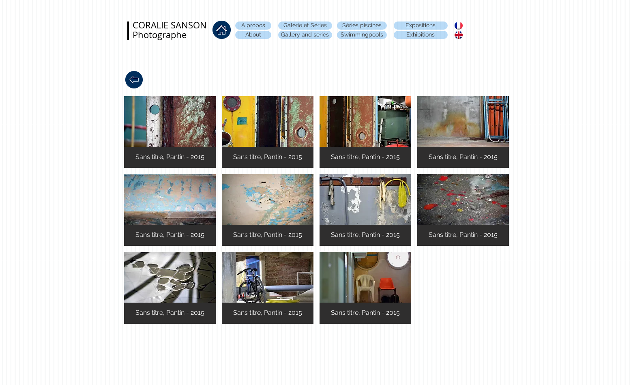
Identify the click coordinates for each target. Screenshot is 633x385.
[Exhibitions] (421, 35)
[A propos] (253, 26)
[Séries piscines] (362, 26)
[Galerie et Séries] (305, 26)
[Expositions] (421, 26)
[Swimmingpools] (362, 35)
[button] (170, 132)
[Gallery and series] (305, 35)
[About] (253, 35)
